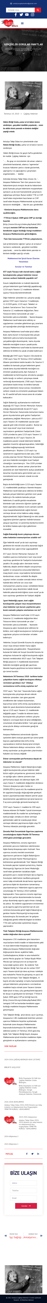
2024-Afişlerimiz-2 (11, 1136)
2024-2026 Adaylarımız (28, 1117)
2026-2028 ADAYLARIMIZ (14, 1102)
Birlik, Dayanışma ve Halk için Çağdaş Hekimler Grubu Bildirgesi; (30, 1080)
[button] (22, 23)
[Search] (38, 10)
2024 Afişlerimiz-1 (11, 1144)
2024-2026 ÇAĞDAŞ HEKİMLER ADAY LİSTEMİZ (22, 1059)
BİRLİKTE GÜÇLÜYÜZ (12, 1067)
